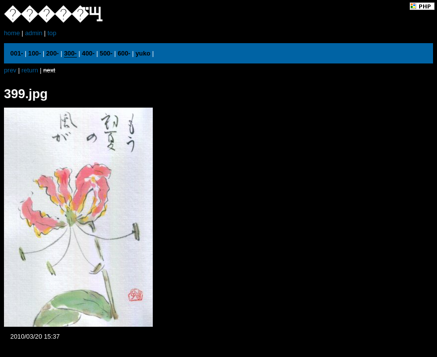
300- (70, 53)
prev (10, 70)
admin (33, 33)
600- (124, 53)
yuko (142, 53)
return (29, 70)
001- (16, 53)
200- (52, 53)
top (52, 33)
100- (34, 53)
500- (106, 53)
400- (88, 53)
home (12, 33)
